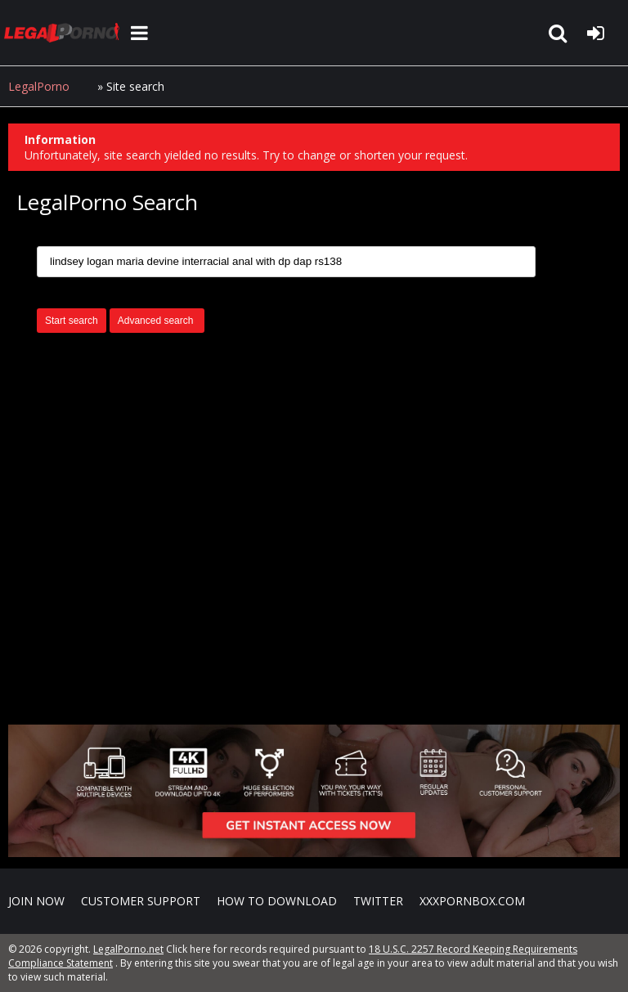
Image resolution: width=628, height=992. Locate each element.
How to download (277, 901)
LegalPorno (39, 86)
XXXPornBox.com (472, 901)
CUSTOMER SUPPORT (140, 901)
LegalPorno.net (65, 32)
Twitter (378, 901)
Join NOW (36, 901)
